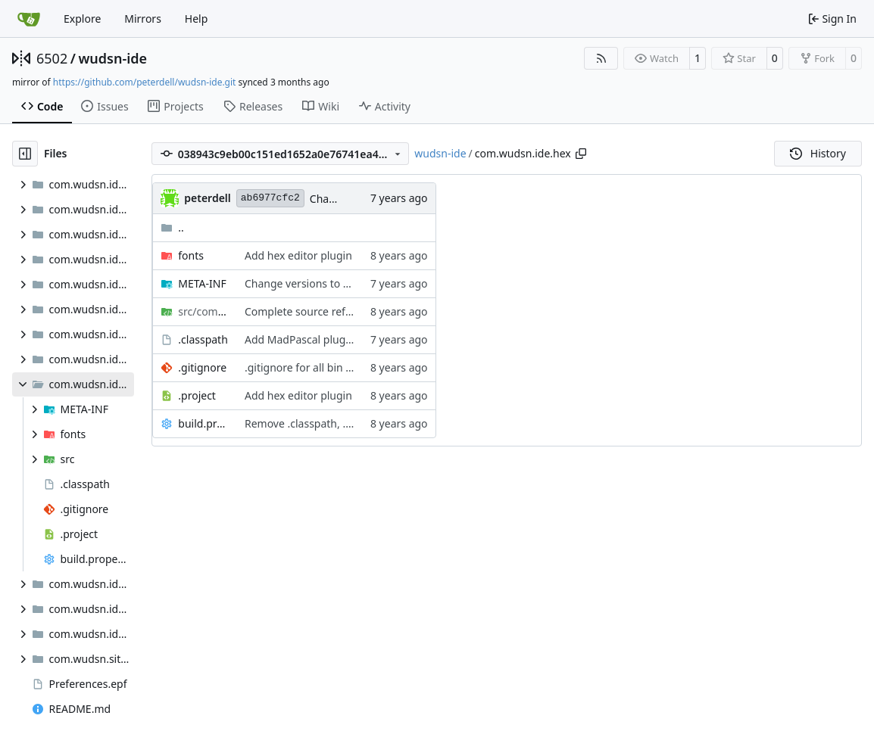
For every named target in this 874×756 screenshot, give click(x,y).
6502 (51, 58)
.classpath (203, 339)
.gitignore (202, 367)
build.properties (203, 423)
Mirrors (142, 18)
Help (196, 18)
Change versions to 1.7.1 (306, 283)
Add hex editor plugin (298, 255)
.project (197, 395)
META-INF (202, 283)
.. (172, 227)
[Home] (29, 19)
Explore (82, 18)
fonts (191, 255)
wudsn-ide (112, 58)
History (818, 153)
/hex (203, 311)
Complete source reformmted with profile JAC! (359, 311)
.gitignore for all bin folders (312, 367)
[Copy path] (581, 153)
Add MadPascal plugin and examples (336, 339)
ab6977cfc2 (270, 198)
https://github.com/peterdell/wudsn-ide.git (144, 82)
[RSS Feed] (601, 58)
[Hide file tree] (25, 153)
